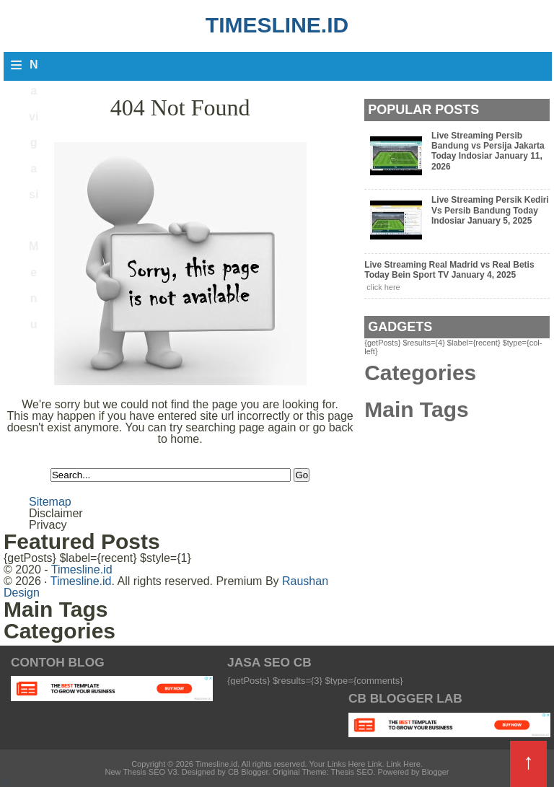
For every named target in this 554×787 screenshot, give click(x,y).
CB (5, 783)
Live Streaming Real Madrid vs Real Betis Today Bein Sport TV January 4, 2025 (449, 270)
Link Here (404, 764)
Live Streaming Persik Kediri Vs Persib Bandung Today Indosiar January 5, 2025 (490, 210)
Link (374, 764)
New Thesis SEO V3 (141, 772)
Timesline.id (277, 25)
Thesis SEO (352, 772)
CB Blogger (248, 772)
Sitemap (50, 502)
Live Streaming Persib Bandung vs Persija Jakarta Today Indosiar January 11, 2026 (488, 151)
